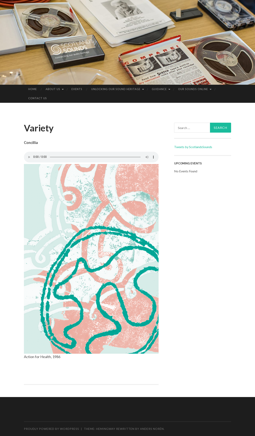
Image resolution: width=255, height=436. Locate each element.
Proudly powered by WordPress (51, 428)
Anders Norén (152, 428)
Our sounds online (193, 89)
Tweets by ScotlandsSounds (193, 147)
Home (32, 89)
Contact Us (37, 98)
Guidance (159, 89)
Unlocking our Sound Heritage (115, 89)
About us (53, 89)
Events (77, 89)
